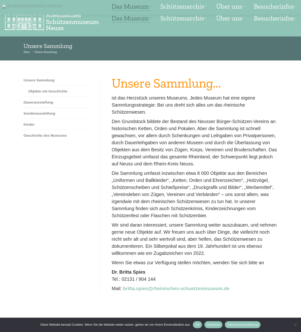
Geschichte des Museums (45, 135)
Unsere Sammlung (39, 80)
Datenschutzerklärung (242, 324)
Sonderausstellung (39, 113)
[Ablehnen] (295, 324)
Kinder (29, 124)
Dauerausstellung (38, 102)
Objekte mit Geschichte (47, 91)
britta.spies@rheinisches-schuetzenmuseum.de (176, 288)
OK (197, 324)
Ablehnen (213, 324)
